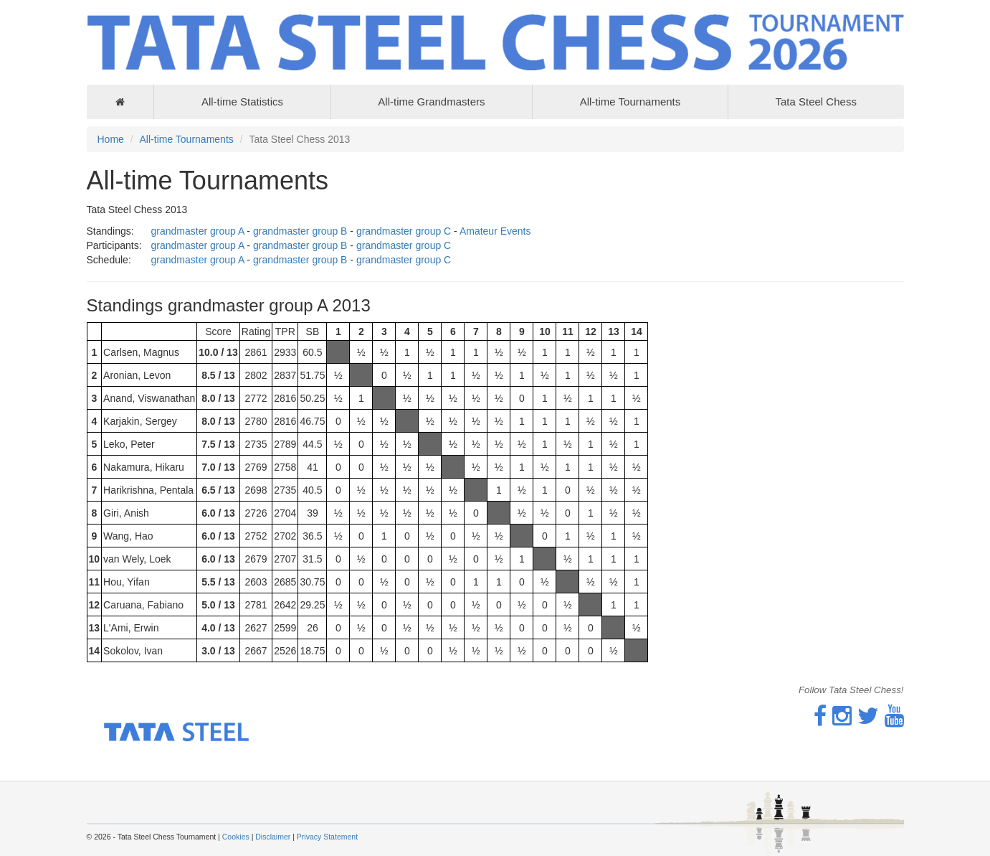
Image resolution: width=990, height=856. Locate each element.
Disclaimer (272, 836)
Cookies (235, 836)
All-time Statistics (242, 101)
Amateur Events (495, 231)
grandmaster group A (197, 231)
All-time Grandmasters (431, 101)
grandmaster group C (403, 231)
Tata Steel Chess (815, 101)
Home (110, 139)
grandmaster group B (300, 231)
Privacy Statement (327, 836)
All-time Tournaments (630, 101)
